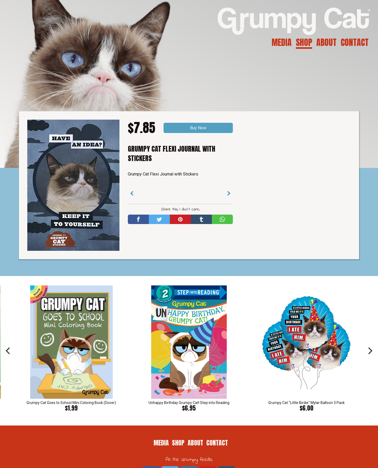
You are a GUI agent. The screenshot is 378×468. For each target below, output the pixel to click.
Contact (355, 42)
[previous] (8, 351)
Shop (304, 42)
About (326, 42)
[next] (369, 351)
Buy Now (198, 127)
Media (282, 42)
